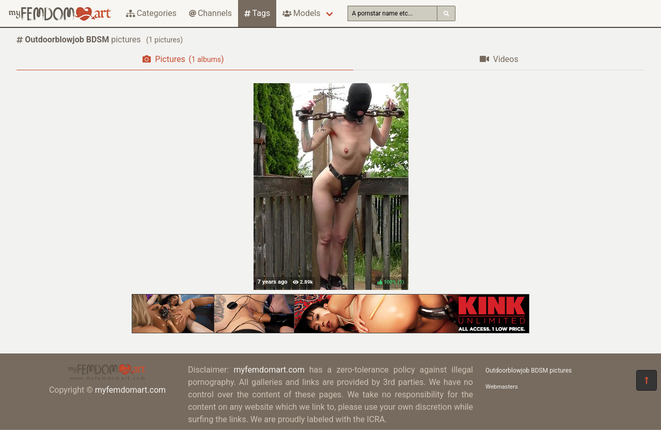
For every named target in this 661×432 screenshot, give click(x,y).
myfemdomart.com (130, 390)
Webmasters (501, 386)
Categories (151, 13)
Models (301, 13)
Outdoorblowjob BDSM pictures (528, 370)
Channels (210, 13)
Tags (257, 13)
